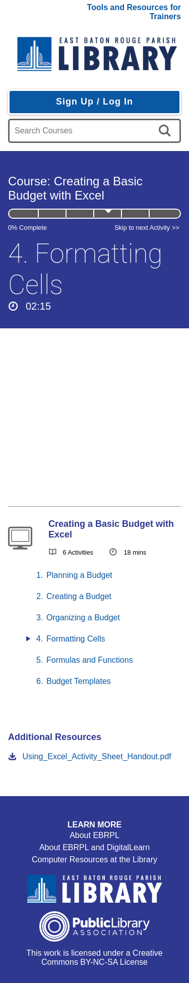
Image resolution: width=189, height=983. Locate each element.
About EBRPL (94, 835)
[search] (166, 131)
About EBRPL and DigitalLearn (94, 847)
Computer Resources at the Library (94, 859)
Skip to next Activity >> (146, 227)
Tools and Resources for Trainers (134, 12)
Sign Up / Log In (94, 101)
